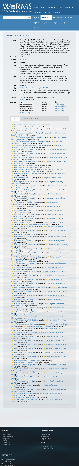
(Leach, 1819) (22, 178)
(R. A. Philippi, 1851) (38, 326)
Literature (46, 18)
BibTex (21, 99)
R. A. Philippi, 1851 (24, 149)
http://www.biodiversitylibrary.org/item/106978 (33, 88)
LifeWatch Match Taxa (48, 449)
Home (36, 7)
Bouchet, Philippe (60, 106)
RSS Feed (6, 463)
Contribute (56, 13)
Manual (67, 23)
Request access (46, 439)
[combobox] (15, 17)
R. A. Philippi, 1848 (24, 214)
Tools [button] (57, 23)
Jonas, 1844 (23, 369)
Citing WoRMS (45, 435)
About (43, 7)
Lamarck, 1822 (22, 206)
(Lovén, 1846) (23, 161)
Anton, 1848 (22, 381)
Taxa (36, 18)
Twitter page (7, 461)
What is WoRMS (7, 435)
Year (14, 62)
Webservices (45, 451)
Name (14, 40)
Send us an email (8, 459)
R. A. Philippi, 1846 (24, 129)
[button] (12, 125)
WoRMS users (6, 443)
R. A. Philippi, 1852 (24, 194)
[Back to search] (24, 113)
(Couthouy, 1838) (23, 222)
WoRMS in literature (8, 445)
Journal (13, 72)
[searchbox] (14, 17)
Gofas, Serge (59, 104)
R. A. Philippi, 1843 (23, 393)
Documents (37, 13)
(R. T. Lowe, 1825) (23, 210)
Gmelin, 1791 (53, 169)
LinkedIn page (7, 465)
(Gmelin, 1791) (29, 171)
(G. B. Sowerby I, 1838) (25, 389)
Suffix (14, 76)
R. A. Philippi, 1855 (23, 198)
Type (14, 85)
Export (14, 97)
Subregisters (51, 7)
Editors (37, 23)
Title (15, 65)
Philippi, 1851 (23, 275)
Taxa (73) (15, 118)
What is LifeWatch (7, 437)
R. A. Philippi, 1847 (24, 300)
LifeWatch (47, 13)
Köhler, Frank (59, 108)
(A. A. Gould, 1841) (24, 182)
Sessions (13, 102)
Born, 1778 (22, 377)
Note (14, 91)
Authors (13, 59)
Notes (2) (38, 118)
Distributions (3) (27, 118)
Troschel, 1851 (23, 226)
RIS (20, 97)
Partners (4, 441)
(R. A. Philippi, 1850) (24, 125)
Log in (37, 28)
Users (60, 7)
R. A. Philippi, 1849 (27, 133)
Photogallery (69, 7)
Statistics (47, 23)
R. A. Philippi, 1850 (23, 190)
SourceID (13, 57)
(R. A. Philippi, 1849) (25, 127)
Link (15, 88)
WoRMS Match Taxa (47, 447)
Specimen (69, 18)
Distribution (57, 18)
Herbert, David (59, 110)
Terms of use (45, 437)
